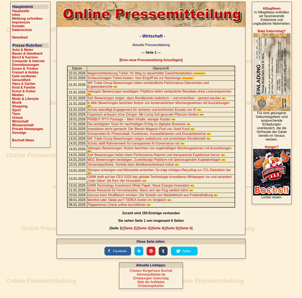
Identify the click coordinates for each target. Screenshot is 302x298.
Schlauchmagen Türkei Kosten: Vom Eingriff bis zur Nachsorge (140, 78)
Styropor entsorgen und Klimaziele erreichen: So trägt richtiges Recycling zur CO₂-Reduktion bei (159, 171)
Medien (18, 95)
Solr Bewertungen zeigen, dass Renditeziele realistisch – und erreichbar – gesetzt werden (156, 98)
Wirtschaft (20, 121)
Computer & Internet (28, 61)
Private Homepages (27, 129)
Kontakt (18, 26)
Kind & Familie (23, 87)
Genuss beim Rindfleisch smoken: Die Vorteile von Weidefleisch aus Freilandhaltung (152, 195)
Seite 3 (144, 228)
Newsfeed (20, 37)
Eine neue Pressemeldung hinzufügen (151, 60)
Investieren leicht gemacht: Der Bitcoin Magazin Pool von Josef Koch (141, 129)
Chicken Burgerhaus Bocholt (151, 270)
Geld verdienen (24, 76)
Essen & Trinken (25, 68)
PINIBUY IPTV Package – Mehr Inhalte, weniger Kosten (131, 119)
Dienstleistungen (25, 65)
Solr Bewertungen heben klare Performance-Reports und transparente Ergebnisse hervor (156, 155)
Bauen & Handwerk (27, 53)
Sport (16, 110)
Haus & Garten (23, 83)
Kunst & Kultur (24, 91)
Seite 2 (130, 228)
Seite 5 (172, 228)
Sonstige (19, 132)
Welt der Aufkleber (151, 282)
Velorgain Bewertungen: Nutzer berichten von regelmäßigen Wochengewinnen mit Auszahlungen (159, 149)
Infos (16, 15)
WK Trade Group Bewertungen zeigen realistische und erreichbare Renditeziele (149, 138)
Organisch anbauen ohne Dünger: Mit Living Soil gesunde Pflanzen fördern (145, 114)
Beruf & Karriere (25, 57)
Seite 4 (158, 228)
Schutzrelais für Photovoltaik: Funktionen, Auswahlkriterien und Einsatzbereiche (149, 133)
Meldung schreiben (27, 18)
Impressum (21, 22)
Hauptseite (20, 11)
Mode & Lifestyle (25, 99)
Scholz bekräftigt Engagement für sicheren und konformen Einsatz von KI (144, 109)
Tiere (16, 114)
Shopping (20, 106)
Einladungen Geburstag (151, 278)
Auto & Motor (22, 50)
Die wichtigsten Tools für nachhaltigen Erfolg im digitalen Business (139, 124)
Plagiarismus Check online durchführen (119, 204)
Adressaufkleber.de (151, 274)
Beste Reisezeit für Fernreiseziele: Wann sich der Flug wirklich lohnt (140, 190)
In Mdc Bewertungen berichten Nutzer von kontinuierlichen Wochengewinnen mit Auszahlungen (158, 104)
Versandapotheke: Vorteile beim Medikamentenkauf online (133, 164)
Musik (17, 102)
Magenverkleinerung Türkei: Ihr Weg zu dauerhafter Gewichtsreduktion (146, 73)
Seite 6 (186, 228)
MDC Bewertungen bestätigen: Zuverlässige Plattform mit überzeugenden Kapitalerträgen (156, 159)
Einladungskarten (151, 286)
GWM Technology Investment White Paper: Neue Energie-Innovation (141, 185)
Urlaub (17, 117)
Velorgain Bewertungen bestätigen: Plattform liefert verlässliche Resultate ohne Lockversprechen (159, 92)
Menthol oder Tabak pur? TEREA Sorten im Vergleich (129, 200)
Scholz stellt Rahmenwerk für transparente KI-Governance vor (136, 143)
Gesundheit (21, 80)
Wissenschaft (23, 125)
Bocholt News (23, 140)
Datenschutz (22, 30)
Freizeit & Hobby (25, 72)
